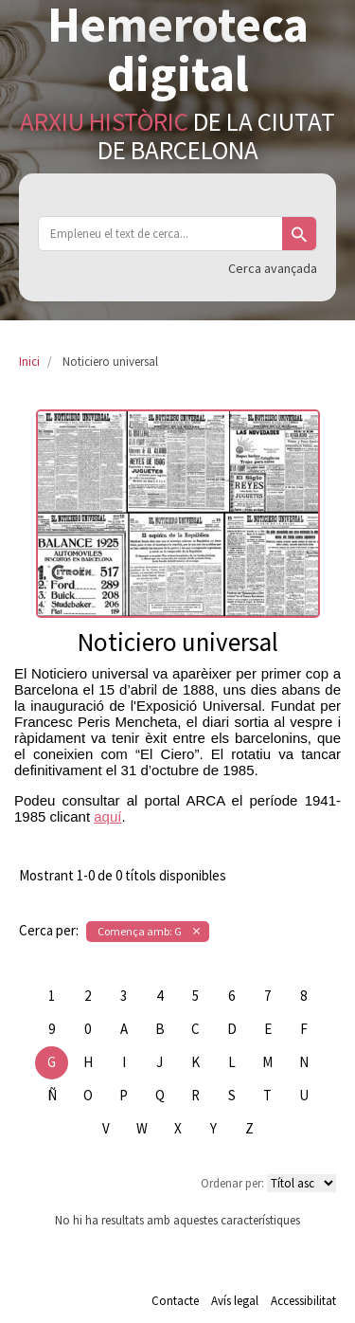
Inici (29, 361)
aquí (107, 816)
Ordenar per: (232, 1183)
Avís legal (234, 1301)
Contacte (175, 1301)
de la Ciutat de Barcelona (177, 135)
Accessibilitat (303, 1301)
